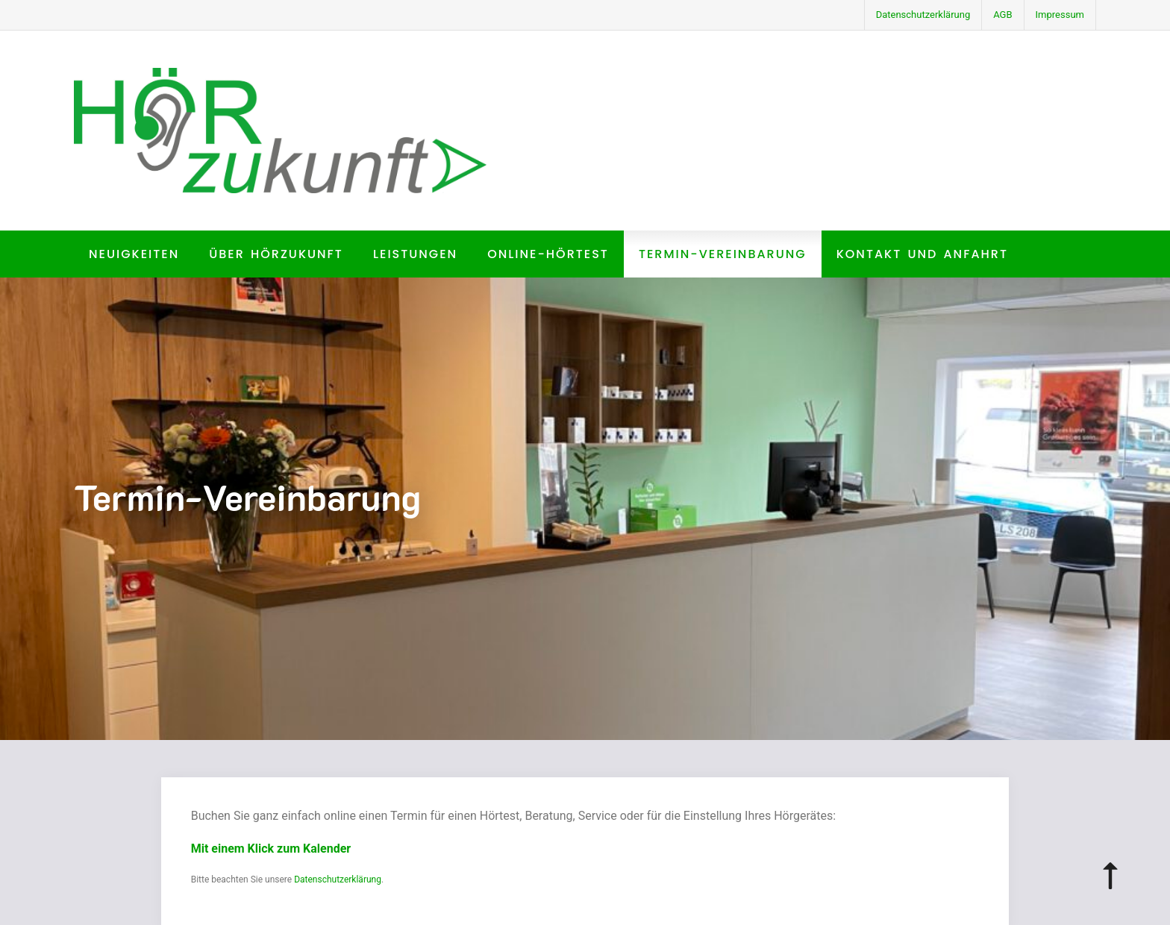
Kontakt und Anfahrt (922, 254)
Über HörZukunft (276, 254)
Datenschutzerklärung (923, 14)
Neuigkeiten (134, 254)
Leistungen (415, 254)
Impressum (1060, 14)
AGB (1002, 14)
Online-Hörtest (548, 254)
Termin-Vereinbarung (723, 254)
